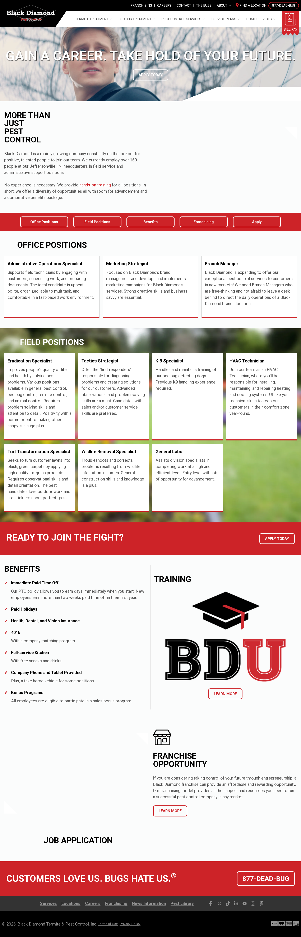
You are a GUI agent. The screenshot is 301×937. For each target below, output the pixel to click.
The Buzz (204, 6)
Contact (184, 6)
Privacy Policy (130, 924)
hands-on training (95, 184)
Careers (164, 6)
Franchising (141, 6)
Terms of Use (108, 924)
